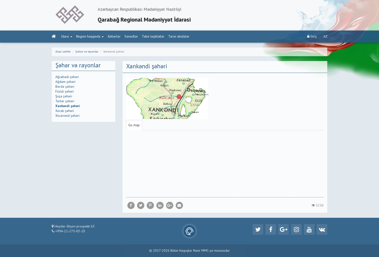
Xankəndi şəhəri (67, 106)
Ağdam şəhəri (65, 82)
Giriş (312, 36)
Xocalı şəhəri (64, 111)
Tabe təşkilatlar (153, 36)
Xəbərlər (114, 36)
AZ (325, 36)
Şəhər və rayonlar (86, 51)
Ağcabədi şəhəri (67, 77)
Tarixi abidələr (179, 36)
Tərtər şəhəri (64, 101)
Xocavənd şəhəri (67, 115)
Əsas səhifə (63, 51)
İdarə (66, 36)
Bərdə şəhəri (64, 86)
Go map (134, 125)
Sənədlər (131, 36)
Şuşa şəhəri (63, 96)
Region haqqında (90, 36)
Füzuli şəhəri (64, 91)
